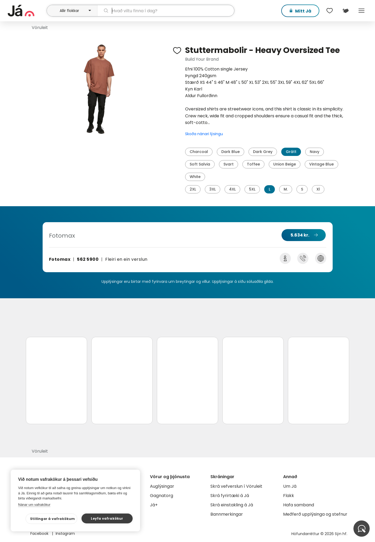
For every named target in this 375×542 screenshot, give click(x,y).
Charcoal (199, 151)
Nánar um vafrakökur (34, 505)
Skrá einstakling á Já (231, 505)
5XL (252, 189)
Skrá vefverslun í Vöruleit (236, 486)
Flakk (288, 496)
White (195, 176)
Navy (314, 151)
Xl (318, 189)
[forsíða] (26, 10)
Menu (361, 10)
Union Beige (284, 164)
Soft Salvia (200, 164)
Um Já (289, 486)
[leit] (165, 10)
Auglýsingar (162, 486)
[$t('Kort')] (345, 10)
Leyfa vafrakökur (107, 518)
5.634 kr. (300, 235)
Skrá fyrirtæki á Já (229, 496)
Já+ (154, 505)
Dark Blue (230, 151)
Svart (228, 164)
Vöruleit (40, 27)
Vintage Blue (321, 164)
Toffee (253, 164)
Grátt (291, 151)
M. (286, 189)
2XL (193, 189)
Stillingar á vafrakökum (52, 518)
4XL (232, 189)
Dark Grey (262, 151)
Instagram (65, 533)
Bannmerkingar (226, 514)
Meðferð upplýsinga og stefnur (315, 514)
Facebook (40, 533)
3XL (212, 189)
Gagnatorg (161, 496)
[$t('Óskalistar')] (329, 10)
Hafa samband (298, 505)
